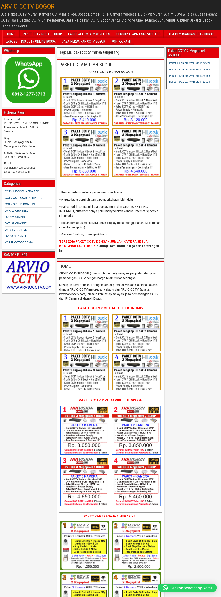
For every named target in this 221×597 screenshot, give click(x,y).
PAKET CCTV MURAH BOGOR (42, 34)
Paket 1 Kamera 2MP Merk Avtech (190, 63)
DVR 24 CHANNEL (16, 216)
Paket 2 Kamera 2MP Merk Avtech (190, 69)
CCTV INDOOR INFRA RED (22, 191)
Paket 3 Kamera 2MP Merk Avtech (190, 75)
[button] (187, 588)
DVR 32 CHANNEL (16, 223)
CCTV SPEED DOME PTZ (21, 204)
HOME (11, 34)
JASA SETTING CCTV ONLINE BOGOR (30, 41)
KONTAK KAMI (121, 41)
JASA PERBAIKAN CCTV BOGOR (83, 41)
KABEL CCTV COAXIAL (19, 242)
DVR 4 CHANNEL (16, 229)
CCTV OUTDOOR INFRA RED (23, 197)
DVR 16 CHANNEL (16, 210)
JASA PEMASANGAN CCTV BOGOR (190, 34)
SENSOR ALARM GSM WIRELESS (138, 34)
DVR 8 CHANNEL (16, 236)
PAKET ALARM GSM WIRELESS (89, 34)
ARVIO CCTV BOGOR (27, 6)
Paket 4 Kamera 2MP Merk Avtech (190, 82)
